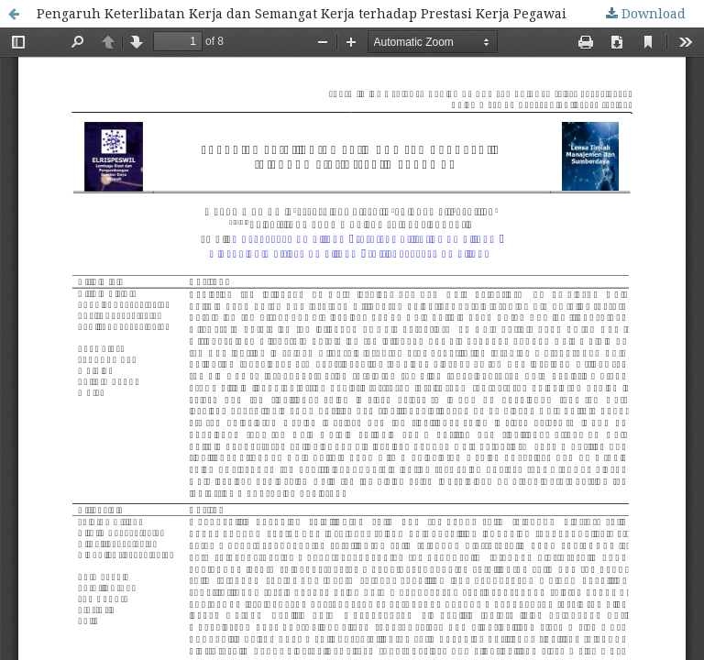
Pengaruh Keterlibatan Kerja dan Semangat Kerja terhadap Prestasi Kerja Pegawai (301, 13)
